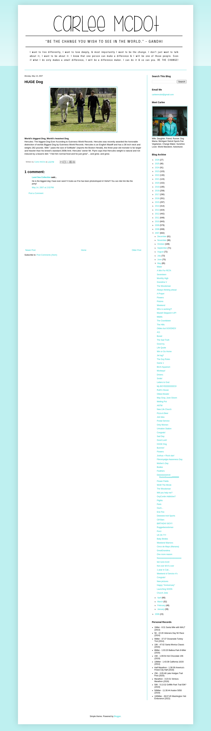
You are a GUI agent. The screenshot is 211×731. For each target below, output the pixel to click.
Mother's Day (162, 463)
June (159, 259)
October (161, 244)
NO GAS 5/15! (163, 562)
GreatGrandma (163, 550)
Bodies (160, 467)
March (160, 601)
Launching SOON (164, 589)
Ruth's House (163, 390)
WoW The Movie (164, 485)
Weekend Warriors (165, 543)
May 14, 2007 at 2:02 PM (43, 187)
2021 (157, 179)
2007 (157, 233)
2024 (157, 167)
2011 (157, 218)
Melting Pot (162, 401)
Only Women (162, 425)
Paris (159, 504)
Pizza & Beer (162, 413)
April (159, 598)
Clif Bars (160, 520)
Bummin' (160, 448)
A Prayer (160, 293)
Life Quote (161, 348)
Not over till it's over (165, 566)
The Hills (161, 324)
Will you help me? (164, 493)
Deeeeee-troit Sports (166, 516)
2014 (157, 206)
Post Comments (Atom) (47, 255)
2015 (157, 202)
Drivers (160, 375)
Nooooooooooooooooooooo (169, 558)
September (162, 248)
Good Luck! (162, 440)
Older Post (136, 250)
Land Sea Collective (41, 177)
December (162, 236)
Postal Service (163, 421)
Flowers (160, 297)
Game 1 (160, 363)
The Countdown (164, 321)
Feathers (161, 471)
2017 (157, 194)
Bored (159, 336)
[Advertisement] (83, 222)
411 (158, 332)
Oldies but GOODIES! (166, 328)
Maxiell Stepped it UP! (166, 313)
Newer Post (30, 250)
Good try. (161, 344)
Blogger (117, 716)
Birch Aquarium (163, 367)
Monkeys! (161, 371)
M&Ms (159, 317)
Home (83, 250)
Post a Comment (36, 193)
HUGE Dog (162, 444)
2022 (157, 175)
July (159, 256)
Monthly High (162, 278)
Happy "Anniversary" (166, 585)
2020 (157, 183)
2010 (157, 221)
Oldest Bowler (163, 394)
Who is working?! (164, 309)
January (161, 609)
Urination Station (164, 428)
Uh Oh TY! (161, 535)
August (160, 252)
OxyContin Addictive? (166, 496)
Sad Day (160, 436)
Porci (159, 531)
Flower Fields (162, 481)
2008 (157, 229)
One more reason (164, 554)
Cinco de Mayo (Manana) (168, 546)
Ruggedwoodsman (165, 527)
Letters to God (163, 382)
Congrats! (161, 432)
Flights (160, 500)
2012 (157, 214)
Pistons (160, 301)
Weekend (161, 305)
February (161, 605)
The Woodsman (164, 286)
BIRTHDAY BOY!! (164, 523)
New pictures (162, 581)
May (159, 263)
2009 (157, 225)
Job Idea (160, 417)
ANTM (159, 405)
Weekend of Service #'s (167, 573)
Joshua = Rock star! (165, 455)
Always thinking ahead (166, 290)
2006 (157, 614)
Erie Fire (160, 512)
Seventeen (161, 274)
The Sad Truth (163, 340)
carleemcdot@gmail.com (163, 94)
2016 (157, 198)
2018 (157, 191)
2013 (157, 210)
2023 (157, 171)
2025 (157, 163)
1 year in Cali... (163, 570)
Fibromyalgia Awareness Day (169, 459)
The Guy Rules (163, 359)
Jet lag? (160, 355)
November (162, 240)
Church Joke (162, 593)
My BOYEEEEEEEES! (167, 386)
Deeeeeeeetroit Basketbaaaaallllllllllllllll (168, 476)
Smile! (159, 378)
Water (159, 267)
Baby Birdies (162, 539)
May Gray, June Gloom (167, 398)
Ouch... (160, 508)
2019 (157, 187)
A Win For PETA (164, 270)
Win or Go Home (164, 351)
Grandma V (162, 282)
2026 (157, 160)
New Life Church (164, 409)
